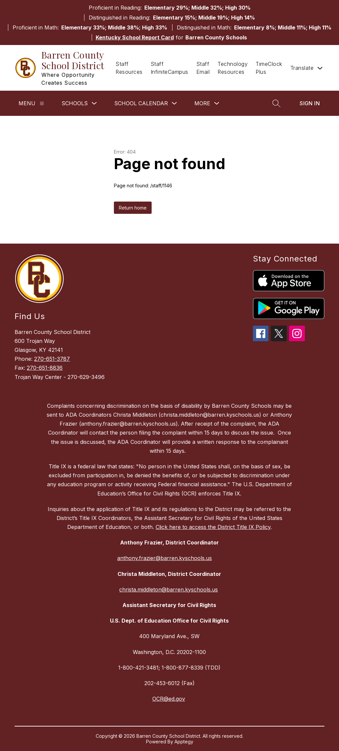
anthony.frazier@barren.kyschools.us (164, 558)
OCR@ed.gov (168, 698)
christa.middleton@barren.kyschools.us (168, 589)
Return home (133, 208)
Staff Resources (129, 68)
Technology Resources (233, 68)
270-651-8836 (45, 367)
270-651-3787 (52, 358)
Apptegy (183, 741)
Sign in (310, 103)
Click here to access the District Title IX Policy (213, 527)
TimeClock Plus (269, 68)
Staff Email (203, 68)
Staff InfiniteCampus (169, 68)
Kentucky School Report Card (135, 37)
